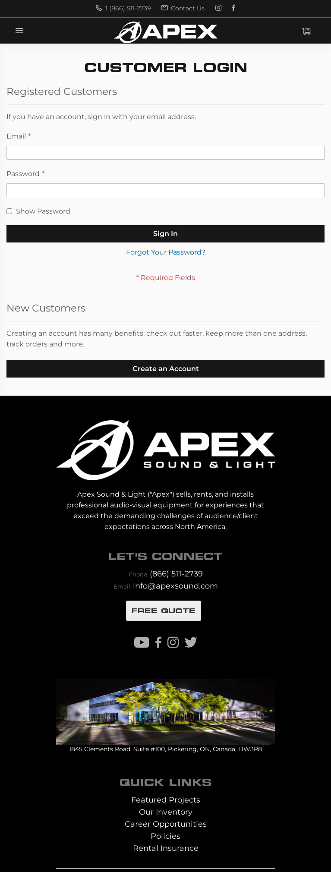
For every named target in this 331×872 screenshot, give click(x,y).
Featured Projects (165, 800)
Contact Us (183, 8)
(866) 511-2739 (176, 574)
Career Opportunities (166, 824)
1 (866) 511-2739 (123, 8)
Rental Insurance (166, 848)
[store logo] (165, 32)
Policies (165, 836)
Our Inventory (165, 812)
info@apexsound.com (175, 586)
